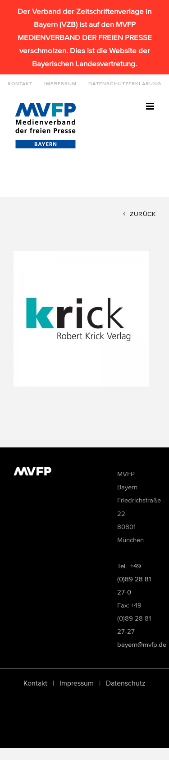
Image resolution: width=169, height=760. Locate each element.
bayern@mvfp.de (141, 644)
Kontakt (35, 683)
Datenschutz (126, 683)
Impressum (76, 683)
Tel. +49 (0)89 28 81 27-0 (134, 579)
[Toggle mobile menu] (150, 106)
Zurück (142, 214)
